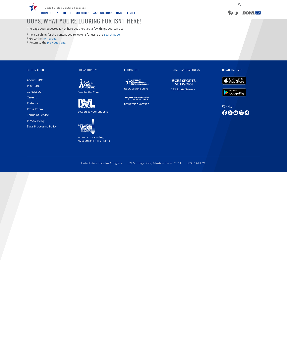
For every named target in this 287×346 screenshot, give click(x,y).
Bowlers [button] (47, 13)
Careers (32, 97)
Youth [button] (61, 13)
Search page (112, 34)
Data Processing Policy (42, 126)
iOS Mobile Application (234, 81)
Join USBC (33, 86)
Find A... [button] (132, 13)
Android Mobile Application (234, 92)
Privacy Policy (35, 120)
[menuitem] (36, 10)
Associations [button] (103, 13)
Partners (32, 103)
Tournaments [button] (79, 13)
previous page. (56, 42)
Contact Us (34, 91)
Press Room (35, 109)
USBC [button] (119, 13)
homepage (49, 38)
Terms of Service (38, 115)
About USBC (35, 80)
